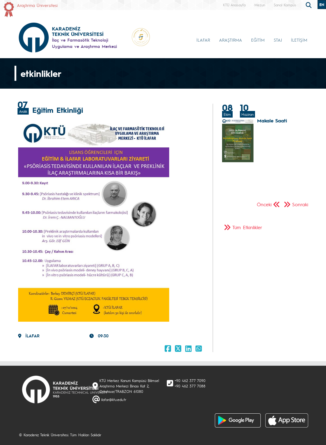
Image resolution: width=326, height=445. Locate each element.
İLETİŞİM (299, 40)
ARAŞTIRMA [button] (230, 40)
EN (321, 4)
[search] (309, 4)
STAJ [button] (278, 40)
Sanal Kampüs (285, 4)
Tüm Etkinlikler (247, 227)
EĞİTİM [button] (258, 40)
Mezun (259, 4)
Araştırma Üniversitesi (37, 5)
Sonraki (300, 204)
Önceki (264, 204)
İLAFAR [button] (203, 40)
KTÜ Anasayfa (234, 4)
